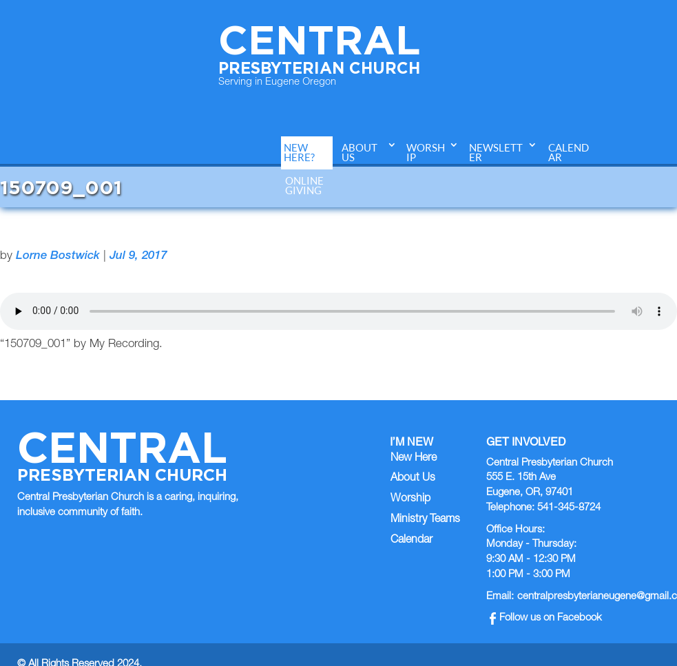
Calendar (568, 152)
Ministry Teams (425, 519)
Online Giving (304, 185)
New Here (413, 458)
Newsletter (496, 152)
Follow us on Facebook (546, 618)
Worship (425, 152)
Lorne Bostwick (58, 256)
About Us (359, 152)
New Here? (299, 152)
